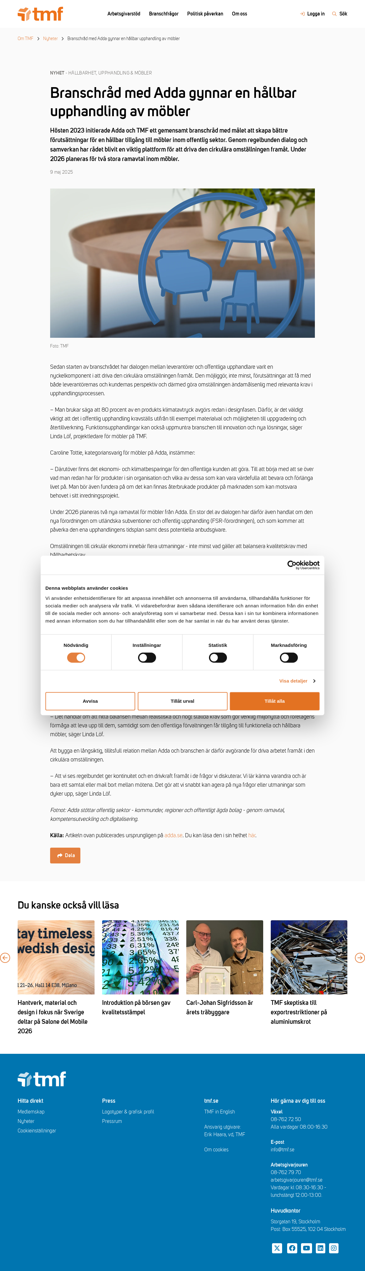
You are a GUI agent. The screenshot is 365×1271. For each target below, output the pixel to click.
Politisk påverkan (205, 13)
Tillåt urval (182, 701)
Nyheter (50, 38)
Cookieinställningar (37, 1131)
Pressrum (112, 1121)
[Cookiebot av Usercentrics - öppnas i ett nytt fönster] (292, 565)
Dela (66, 855)
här (251, 835)
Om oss (239, 13)
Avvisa (90, 701)
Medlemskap (31, 1112)
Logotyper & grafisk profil (128, 1112)
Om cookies (216, 1150)
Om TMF (25, 38)
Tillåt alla (275, 701)
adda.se (173, 835)
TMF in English (219, 1112)
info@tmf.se (282, 1150)
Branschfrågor (163, 13)
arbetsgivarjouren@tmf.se (296, 1180)
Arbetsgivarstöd (123, 13)
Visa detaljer (293, 680)
